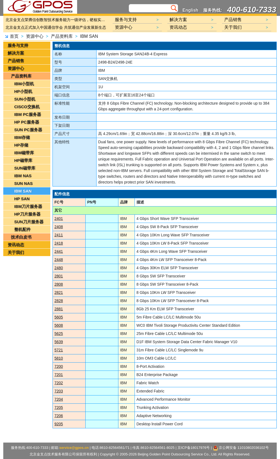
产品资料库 (62, 36)
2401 (58, 218)
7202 (58, 383)
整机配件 (22, 229)
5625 (58, 333)
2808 (58, 284)
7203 (58, 391)
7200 (58, 366)
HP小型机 (23, 91)
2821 (58, 292)
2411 (58, 235)
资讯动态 (16, 244)
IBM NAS (22, 175)
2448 (58, 259)
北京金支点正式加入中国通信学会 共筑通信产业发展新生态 (55, 27)
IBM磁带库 (24, 152)
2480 (58, 268)
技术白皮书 (21, 237)
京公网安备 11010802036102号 (241, 448)
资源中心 (34, 36)
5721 (58, 350)
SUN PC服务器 (28, 129)
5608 (58, 325)
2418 (58, 243)
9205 (58, 424)
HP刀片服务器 (27, 214)
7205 (58, 407)
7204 (58, 399)
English (191, 10)
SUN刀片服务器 (28, 221)
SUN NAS (23, 183)
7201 (58, 374)
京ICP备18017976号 (193, 447)
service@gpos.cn (74, 447)
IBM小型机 (24, 83)
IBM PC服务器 (27, 114)
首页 (14, 36)
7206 (58, 416)
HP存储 (21, 145)
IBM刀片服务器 (28, 206)
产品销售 (16, 60)
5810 (58, 358)
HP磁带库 (23, 160)
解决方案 (16, 53)
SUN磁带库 (24, 168)
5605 (58, 317)
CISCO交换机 (27, 106)
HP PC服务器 (26, 122)
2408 (58, 227)
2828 (58, 301)
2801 (58, 276)
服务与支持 (18, 45)
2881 (58, 309)
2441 (58, 251)
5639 (58, 342)
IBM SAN (89, 36)
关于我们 (16, 252)
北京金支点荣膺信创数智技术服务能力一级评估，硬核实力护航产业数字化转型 (56, 20)
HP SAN (22, 198)
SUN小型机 (24, 99)
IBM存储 (22, 137)
